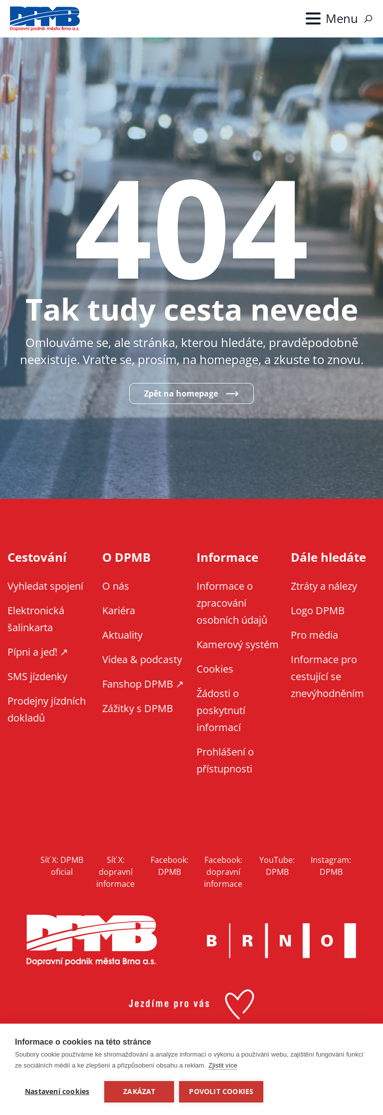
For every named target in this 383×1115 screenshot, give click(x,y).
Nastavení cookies (57, 1091)
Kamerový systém (237, 644)
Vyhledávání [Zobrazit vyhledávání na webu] (368, 19)
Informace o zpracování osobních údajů (231, 603)
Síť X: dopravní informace (115, 871)
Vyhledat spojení (45, 586)
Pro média (314, 635)
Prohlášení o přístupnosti (225, 760)
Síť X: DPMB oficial (61, 865)
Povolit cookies (221, 1091)
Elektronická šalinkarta (35, 619)
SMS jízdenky (37, 676)
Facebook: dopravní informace (223, 871)
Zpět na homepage (181, 393)
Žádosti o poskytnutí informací (220, 710)
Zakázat (139, 1091)
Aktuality (122, 635)
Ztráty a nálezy (324, 586)
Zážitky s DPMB (137, 708)
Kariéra (118, 610)
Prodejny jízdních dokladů (46, 709)
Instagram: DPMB (331, 865)
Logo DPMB (318, 610)
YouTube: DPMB (277, 865)
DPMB (91, 940)
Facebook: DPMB (170, 865)
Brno (282, 940)
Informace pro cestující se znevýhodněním (327, 676)
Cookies (214, 669)
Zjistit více (222, 1065)
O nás (115, 586)
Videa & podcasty (142, 659)
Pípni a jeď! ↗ (37, 652)
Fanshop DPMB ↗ (143, 684)
